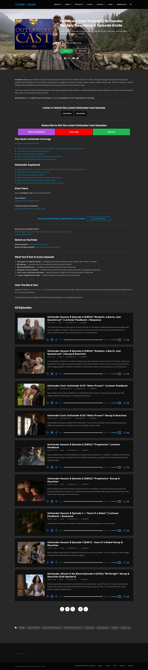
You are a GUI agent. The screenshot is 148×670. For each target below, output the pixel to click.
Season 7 (18, 232)
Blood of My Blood (34, 628)
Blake (60, 323)
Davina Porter (89, 628)
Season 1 (66, 232)
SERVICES (57, 4)
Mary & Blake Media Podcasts (85, 666)
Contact (130, 666)
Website (66, 51)
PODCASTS (78, 4)
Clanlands (18, 234)
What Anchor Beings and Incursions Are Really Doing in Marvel (39, 157)
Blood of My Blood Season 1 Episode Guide (30, 209)
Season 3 (50, 232)
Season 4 (42, 232)
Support (122, 666)
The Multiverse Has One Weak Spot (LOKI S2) (33, 151)
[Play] (52, 340)
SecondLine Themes (40, 666)
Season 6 (26, 232)
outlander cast (125, 628)
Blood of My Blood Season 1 (73, 628)
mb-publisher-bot (66, 388)
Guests (107, 666)
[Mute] (110, 340)
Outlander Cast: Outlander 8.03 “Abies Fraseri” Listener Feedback (87, 385)
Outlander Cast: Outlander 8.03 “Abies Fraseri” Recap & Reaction (87, 415)
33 (80, 609)
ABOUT (67, 4)
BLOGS (89, 4)
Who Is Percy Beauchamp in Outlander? (31, 154)
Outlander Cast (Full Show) (38, 244)
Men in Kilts (27, 234)
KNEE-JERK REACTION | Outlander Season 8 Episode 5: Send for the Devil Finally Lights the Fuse (51, 148)
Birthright (22, 628)
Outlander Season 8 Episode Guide (27, 143)
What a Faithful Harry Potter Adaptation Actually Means (36, 159)
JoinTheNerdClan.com (37, 290)
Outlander (115, 628)
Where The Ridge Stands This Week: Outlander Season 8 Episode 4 (40, 183)
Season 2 (58, 232)
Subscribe (82, 51)
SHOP (110, 4)
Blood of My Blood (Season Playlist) (47, 247)
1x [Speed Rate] (119, 339)
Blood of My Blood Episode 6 (52, 628)
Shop (114, 666)
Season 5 (34, 232)
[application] (83, 340)
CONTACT (100, 4)
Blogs (100, 666)
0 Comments (83, 323)
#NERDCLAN (121, 4)
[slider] (114, 341)
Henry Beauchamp (102, 628)
